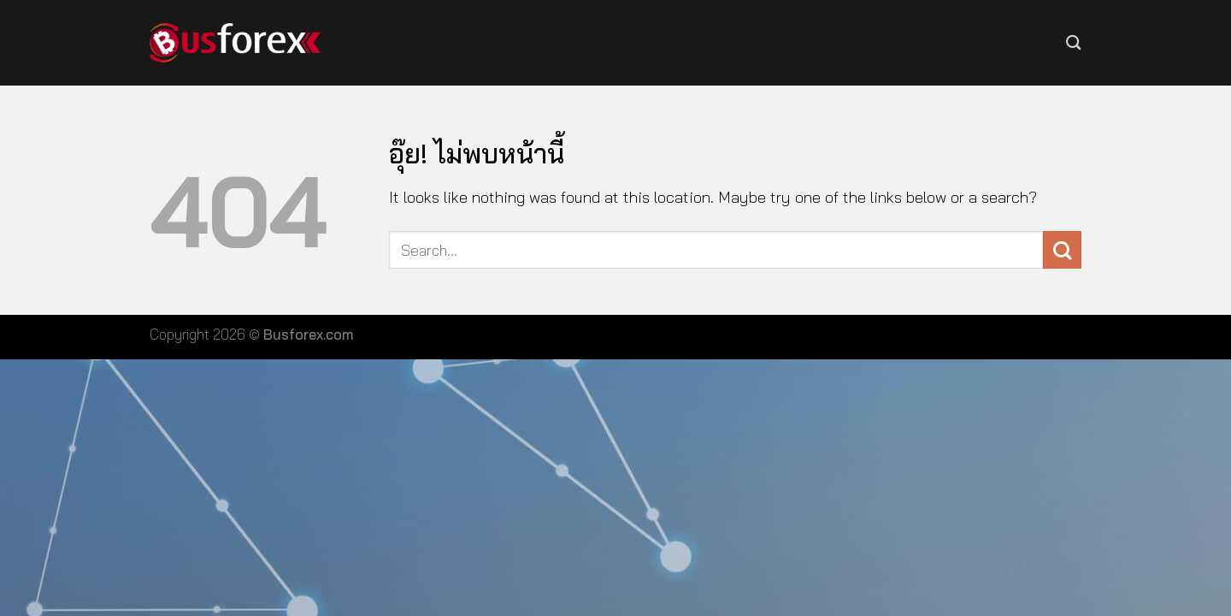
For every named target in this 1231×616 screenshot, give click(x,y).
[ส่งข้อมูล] (1062, 250)
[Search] (1073, 42)
